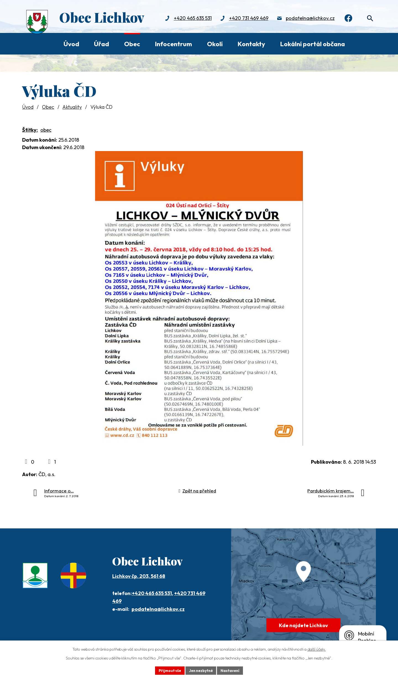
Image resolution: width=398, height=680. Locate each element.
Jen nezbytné (201, 670)
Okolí (215, 44)
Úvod (71, 44)
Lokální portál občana (312, 44)
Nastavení (232, 670)
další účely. (316, 648)
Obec (132, 44)
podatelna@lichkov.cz (306, 18)
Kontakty (251, 44)
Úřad (101, 44)
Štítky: (30, 130)
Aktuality (72, 107)
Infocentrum (173, 44)
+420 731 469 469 (245, 18)
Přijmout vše (167, 670)
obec (45, 130)
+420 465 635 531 (189, 18)
